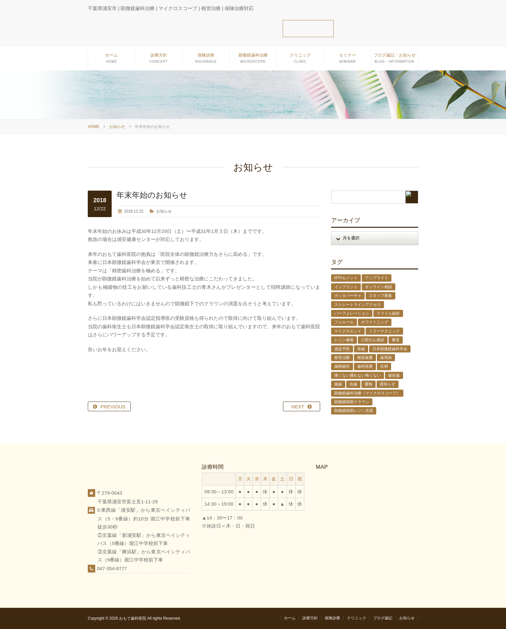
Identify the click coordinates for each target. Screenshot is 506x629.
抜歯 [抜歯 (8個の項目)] (361, 349)
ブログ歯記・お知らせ (394, 60)
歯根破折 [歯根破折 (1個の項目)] (342, 366)
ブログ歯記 (382, 618)
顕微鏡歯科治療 (253, 60)
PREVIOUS (113, 406)
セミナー (347, 60)
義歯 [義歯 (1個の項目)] (338, 384)
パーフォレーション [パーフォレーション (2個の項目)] (351, 313)
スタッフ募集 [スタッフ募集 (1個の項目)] (380, 295)
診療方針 (158, 60)
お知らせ (117, 126)
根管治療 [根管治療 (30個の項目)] (342, 357)
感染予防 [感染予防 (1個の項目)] (342, 349)
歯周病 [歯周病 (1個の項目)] (386, 357)
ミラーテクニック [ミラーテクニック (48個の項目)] (384, 331)
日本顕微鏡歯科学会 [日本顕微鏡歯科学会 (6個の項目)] (389, 349)
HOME (93, 126)
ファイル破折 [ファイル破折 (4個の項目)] (388, 313)
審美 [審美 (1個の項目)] (396, 340)
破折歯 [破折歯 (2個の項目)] (394, 375)
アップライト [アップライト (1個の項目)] (376, 278)
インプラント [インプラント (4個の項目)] (346, 287)
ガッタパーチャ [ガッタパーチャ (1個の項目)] (347, 295)
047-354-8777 (112, 568)
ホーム (111, 60)
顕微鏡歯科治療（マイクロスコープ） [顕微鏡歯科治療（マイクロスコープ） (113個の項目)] (367, 393)
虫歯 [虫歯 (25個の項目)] (353, 384)
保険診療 (205, 60)
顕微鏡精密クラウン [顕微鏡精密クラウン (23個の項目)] (351, 402)
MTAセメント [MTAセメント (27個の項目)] (346, 278)
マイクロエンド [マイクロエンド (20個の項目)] (347, 331)
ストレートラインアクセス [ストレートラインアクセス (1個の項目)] (357, 304)
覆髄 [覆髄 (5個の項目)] (368, 384)
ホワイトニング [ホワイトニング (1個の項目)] (374, 322)
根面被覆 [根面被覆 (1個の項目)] (365, 357)
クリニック (300, 60)
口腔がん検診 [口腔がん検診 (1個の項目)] (372, 340)
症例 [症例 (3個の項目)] (384, 366)
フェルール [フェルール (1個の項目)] (344, 322)
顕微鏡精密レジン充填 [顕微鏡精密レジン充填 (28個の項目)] (353, 410)
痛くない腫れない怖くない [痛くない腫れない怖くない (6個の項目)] (357, 375)
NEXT (297, 406)
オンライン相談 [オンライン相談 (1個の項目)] (378, 287)
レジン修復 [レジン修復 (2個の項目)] (344, 340)
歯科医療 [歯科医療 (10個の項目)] (365, 366)
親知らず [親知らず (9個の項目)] (387, 384)
